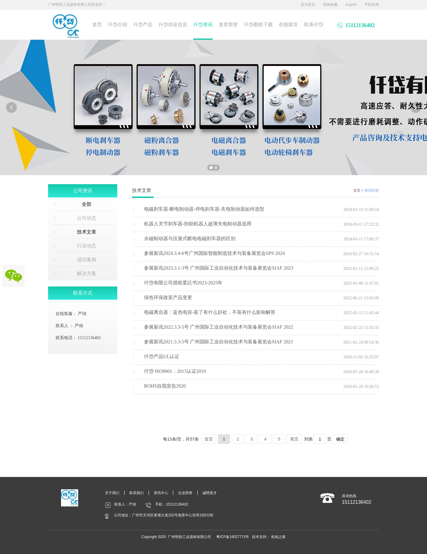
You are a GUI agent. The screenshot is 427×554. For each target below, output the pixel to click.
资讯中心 (161, 493)
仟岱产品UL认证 (161, 356)
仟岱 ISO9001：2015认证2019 (175, 371)
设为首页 (308, 4)
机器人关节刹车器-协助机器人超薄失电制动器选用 (197, 223)
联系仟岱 (313, 24)
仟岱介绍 (117, 24)
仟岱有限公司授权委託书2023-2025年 (183, 282)
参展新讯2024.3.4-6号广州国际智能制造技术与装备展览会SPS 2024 (214, 253)
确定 (340, 439)
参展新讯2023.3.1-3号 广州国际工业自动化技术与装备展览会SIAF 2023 (218, 268)
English (351, 4)
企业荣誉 (185, 493)
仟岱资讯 (203, 24)
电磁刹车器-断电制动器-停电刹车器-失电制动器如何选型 (204, 209)
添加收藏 (330, 4)
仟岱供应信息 (172, 24)
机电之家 (278, 537)
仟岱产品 (142, 24)
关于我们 (112, 493)
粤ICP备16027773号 (232, 537)
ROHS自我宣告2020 (165, 385)
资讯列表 (371, 190)
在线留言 (288, 24)
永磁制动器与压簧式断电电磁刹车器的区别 (189, 238)
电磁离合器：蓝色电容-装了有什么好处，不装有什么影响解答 (209, 312)
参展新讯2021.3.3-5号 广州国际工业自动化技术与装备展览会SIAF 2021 (218, 341)
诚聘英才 (209, 493)
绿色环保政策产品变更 (168, 297)
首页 (97, 24)
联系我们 (136, 493)
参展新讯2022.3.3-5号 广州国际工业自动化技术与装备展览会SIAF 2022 (218, 327)
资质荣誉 (228, 24)
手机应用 (371, 4)
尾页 (294, 439)
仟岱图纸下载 (258, 24)
